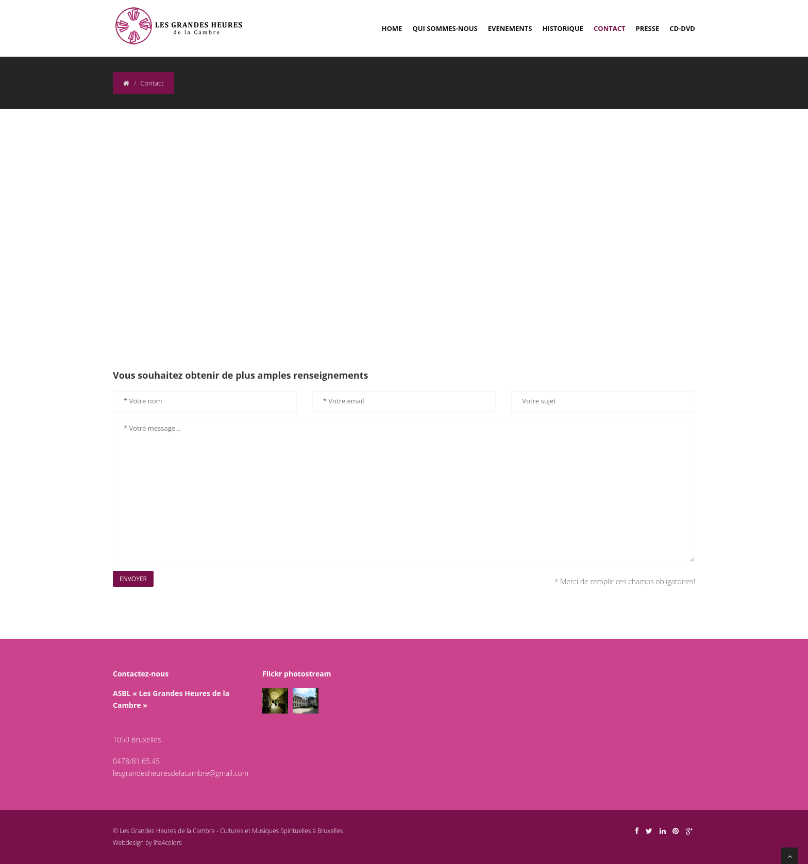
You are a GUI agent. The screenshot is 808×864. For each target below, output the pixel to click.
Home (392, 28)
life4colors (168, 842)
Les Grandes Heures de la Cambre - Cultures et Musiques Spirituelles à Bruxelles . (232, 830)
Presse (648, 28)
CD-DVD (682, 28)
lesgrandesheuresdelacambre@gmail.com (180, 773)
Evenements (510, 28)
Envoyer (133, 578)
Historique (562, 28)
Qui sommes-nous (444, 28)
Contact (610, 28)
